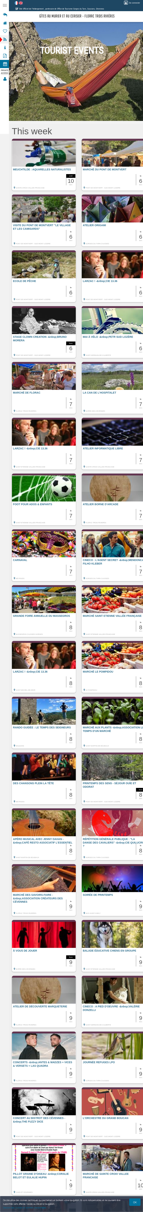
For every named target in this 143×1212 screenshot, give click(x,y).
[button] (45, 166)
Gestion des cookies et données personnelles (24, 1207)
